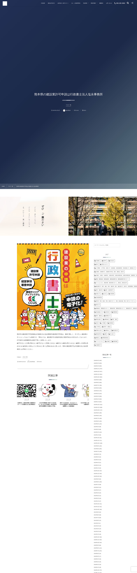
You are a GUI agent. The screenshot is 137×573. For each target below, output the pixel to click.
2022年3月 (96, 495)
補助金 (97, 337)
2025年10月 (96, 377)
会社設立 (112, 260)
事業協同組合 (105, 337)
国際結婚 (106, 319)
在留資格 (112, 293)
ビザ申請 (98, 326)
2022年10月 (96, 476)
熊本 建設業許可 (109, 290)
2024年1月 (96, 435)
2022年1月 (96, 501)
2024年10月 (96, 410)
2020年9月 (96, 545)
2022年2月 (96, 498)
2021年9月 (96, 512)
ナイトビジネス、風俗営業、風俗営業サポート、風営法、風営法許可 (111, 282)
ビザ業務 (103, 323)
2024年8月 (96, 415)
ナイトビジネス (99, 341)
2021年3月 (96, 528)
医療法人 (107, 330)
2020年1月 (96, 567)
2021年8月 (96, 515)
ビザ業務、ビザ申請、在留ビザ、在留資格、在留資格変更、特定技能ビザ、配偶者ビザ (115, 268)
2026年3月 (96, 363)
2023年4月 (96, 459)
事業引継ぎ (98, 319)
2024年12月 (96, 404)
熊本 (97, 264)
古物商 (108, 341)
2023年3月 (96, 462)
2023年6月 (96, 454)
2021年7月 (96, 517)
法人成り (112, 334)
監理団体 (111, 323)
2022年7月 (96, 484)
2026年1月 (96, 368)
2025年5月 (96, 390)
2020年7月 (96, 550)
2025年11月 (96, 374)
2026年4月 (96, 360)
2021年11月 (96, 506)
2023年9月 (96, 446)
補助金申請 (98, 334)
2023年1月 (96, 468)
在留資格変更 (99, 297)
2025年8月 (96, 382)
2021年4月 (96, 526)
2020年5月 (96, 556)
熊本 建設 (114, 319)
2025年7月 (96, 385)
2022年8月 (96, 481)
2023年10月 (96, 443)
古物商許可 (98, 345)
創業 (105, 334)
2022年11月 (96, 473)
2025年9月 (96, 379)
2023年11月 (96, 440)
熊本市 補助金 (107, 326)
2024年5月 (96, 423)
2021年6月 (96, 520)
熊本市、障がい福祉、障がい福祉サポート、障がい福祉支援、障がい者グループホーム (115, 301)
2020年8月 (96, 548)
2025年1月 (96, 401)
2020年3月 (96, 561)
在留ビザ (98, 293)
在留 (97, 323)
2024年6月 (96, 421)
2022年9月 (96, 479)
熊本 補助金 (99, 315)
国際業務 (115, 312)
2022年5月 (96, 490)
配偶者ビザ (108, 315)
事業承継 (115, 341)
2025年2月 (96, 399)
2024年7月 (96, 418)
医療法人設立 (99, 330)
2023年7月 (96, 451)
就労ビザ (98, 304)
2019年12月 (96, 570)
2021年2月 (96, 531)
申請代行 (108, 312)
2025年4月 (96, 393)
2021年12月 (96, 503)
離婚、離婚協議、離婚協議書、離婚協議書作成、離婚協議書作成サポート (112, 279)
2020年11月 (96, 539)
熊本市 (104, 260)
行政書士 (98, 260)
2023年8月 (96, 448)
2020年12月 (96, 537)
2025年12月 (96, 371)
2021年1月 (96, 534)
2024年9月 (96, 412)
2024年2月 (96, 432)
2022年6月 (96, 487)
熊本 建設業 (99, 290)
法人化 (105, 293)
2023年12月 (96, 437)
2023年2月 (96, 465)
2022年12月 (96, 470)
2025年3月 (96, 396)
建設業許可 (115, 330)
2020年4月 (96, 559)
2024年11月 (96, 407)
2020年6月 (96, 553)
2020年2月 (96, 564)
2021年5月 (96, 523)
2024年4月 (96, 426)
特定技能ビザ (99, 312)
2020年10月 (96, 542)
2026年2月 (96, 366)
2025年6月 (96, 388)
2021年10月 (96, 509)
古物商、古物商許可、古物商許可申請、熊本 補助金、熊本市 (110, 271)
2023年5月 (96, 457)
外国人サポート (105, 264)
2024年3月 (96, 429)
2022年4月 (96, 492)
